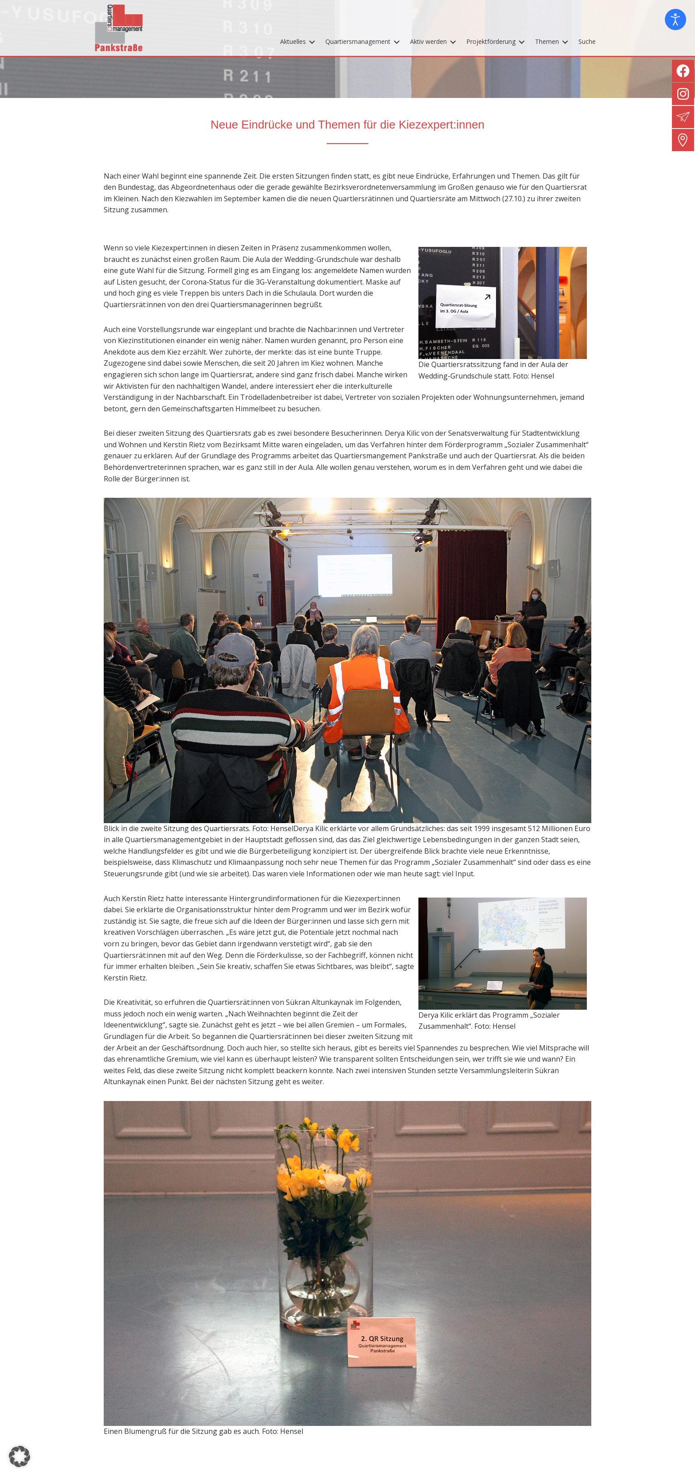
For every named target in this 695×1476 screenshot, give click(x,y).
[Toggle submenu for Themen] (565, 43)
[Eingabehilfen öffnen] (675, 19)
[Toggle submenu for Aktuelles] (312, 43)
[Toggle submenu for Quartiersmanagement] (396, 43)
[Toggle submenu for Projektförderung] (521, 43)
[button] (19, 1456)
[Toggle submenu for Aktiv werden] (453, 43)
